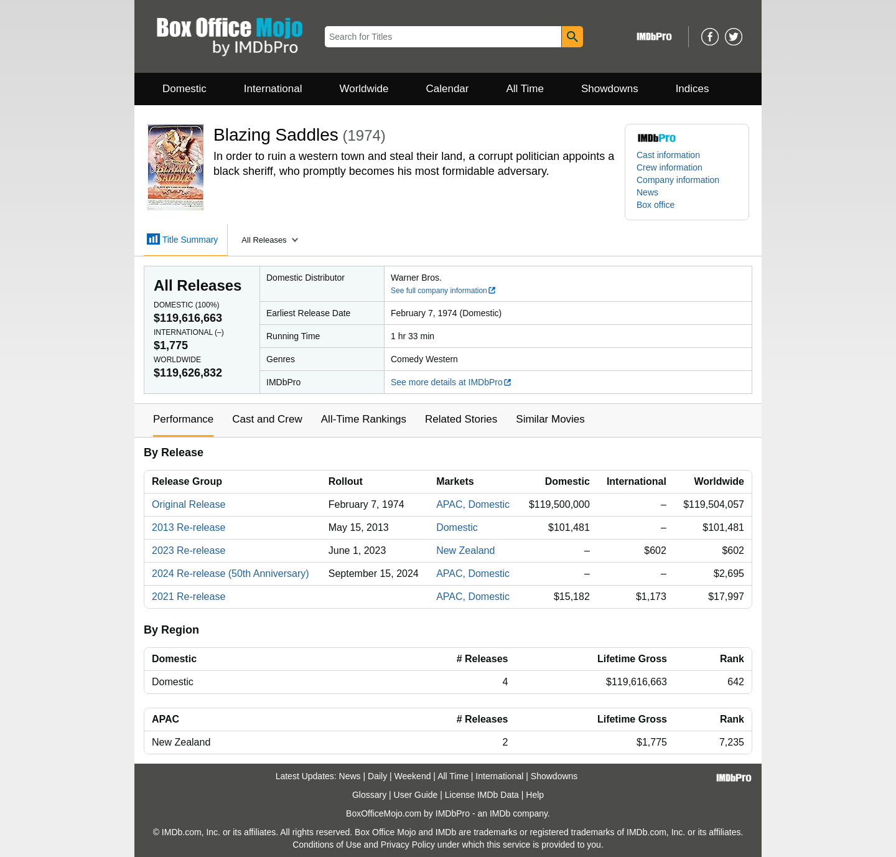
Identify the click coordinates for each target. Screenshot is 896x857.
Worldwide (363, 89)
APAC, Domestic (473, 504)
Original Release (188, 504)
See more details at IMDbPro (451, 382)
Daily (377, 776)
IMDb (500, 813)
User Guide (416, 795)
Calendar (447, 89)
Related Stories (461, 419)
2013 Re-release (188, 527)
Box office (655, 205)
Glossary (369, 795)
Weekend (412, 776)
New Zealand (465, 550)
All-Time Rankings (363, 419)
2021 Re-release (188, 596)
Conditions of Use (327, 845)
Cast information (668, 155)
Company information (678, 180)
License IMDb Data (482, 795)
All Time (525, 89)
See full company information (444, 290)
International (273, 89)
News (647, 192)
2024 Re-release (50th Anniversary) (230, 573)
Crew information (669, 167)
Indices (692, 89)
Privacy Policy (408, 845)
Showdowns (609, 89)
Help (535, 795)
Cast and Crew (267, 419)
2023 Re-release (188, 550)
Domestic (184, 89)
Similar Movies (550, 419)
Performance (183, 419)
